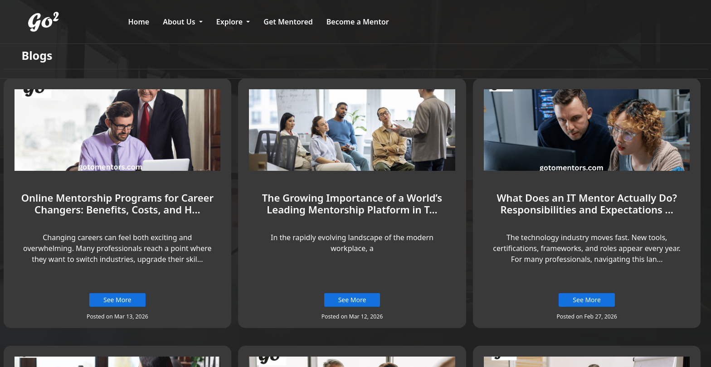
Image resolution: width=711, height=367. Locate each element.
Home (139, 22)
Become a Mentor (357, 22)
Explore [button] (230, 22)
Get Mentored (287, 22)
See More (117, 299)
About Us (180, 22)
